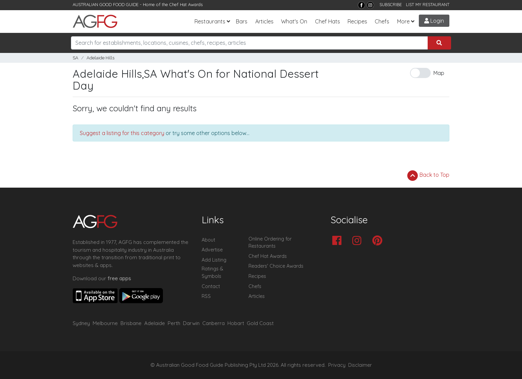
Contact (211, 286)
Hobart (235, 323)
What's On (294, 21)
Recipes (357, 21)
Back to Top (428, 175)
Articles (264, 21)
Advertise (212, 250)
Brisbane (131, 323)
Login (434, 20)
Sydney (81, 323)
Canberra (213, 323)
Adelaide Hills (100, 57)
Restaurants (209, 21)
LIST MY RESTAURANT (427, 4)
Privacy (337, 365)
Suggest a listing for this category (122, 133)
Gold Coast (260, 323)
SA (75, 57)
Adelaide (154, 323)
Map (438, 73)
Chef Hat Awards (186, 4)
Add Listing (214, 260)
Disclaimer (360, 365)
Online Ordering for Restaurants (270, 242)
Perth (174, 323)
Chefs (382, 21)
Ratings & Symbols (212, 272)
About (208, 240)
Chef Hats (327, 21)
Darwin (191, 323)
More (403, 21)
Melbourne (105, 323)
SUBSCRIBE (390, 4)
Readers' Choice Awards (275, 266)
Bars (241, 21)
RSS (206, 296)
